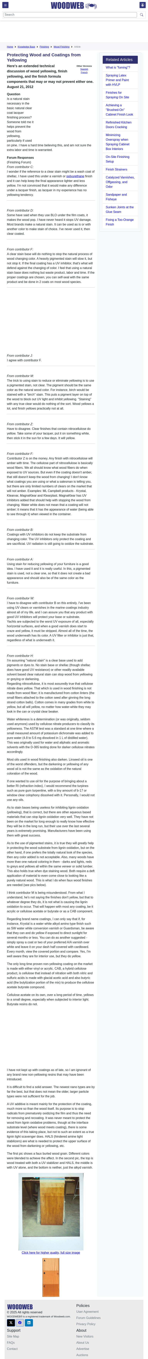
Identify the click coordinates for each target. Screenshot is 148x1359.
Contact (12, 1348)
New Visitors (84, 1336)
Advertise (82, 1348)
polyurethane (75, 176)
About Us (82, 1342)
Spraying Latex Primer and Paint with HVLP (117, 80)
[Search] (70, 14)
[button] (11, 1322)
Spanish (84, 69)
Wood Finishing (62, 46)
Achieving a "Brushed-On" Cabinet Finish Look (119, 110)
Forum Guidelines (88, 1318)
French (84, 72)
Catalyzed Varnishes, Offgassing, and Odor (120, 182)
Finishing (44, 46)
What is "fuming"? (118, 67)
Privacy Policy (86, 1324)
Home (10, 46)
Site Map (13, 1336)
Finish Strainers (116, 169)
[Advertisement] (77, 32)
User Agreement (87, 1311)
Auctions (82, 1355)
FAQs (11, 1342)
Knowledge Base (26, 46)
